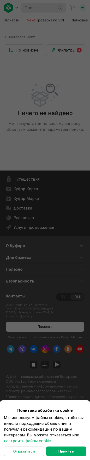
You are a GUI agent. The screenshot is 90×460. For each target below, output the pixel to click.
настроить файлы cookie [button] (27, 440)
